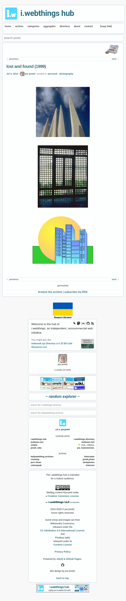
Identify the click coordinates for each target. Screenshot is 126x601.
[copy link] (106, 26)
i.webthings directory (84, 439)
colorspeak (36, 465)
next (114, 59)
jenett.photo (88, 459)
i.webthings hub (47, 13)
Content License (62, 544)
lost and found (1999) (26, 66)
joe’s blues (36, 462)
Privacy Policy (63, 551)
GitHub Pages (73, 559)
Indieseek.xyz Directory (43, 343)
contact (88, 26)
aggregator (49, 26)
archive (19, 26)
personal (52, 73)
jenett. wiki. (36, 448)
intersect (90, 465)
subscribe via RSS (75, 291)
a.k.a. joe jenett (62, 429)
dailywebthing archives (42, 456)
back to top (62, 578)
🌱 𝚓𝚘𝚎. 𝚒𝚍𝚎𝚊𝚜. (86, 445)
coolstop (35, 459)
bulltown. (88, 442)
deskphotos (88, 462)
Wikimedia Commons (62, 523)
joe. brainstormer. (85, 448)
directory (65, 26)
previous (13, 59)
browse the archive (50, 291)
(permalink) (62, 285)
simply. (34, 445)
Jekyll (59, 559)
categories (33, 26)
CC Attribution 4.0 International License (62, 530)
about (77, 26)
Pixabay (59, 537)
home (8, 26)
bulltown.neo (37, 442)
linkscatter (89, 456)
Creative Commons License (63, 496)
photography (66, 73)
